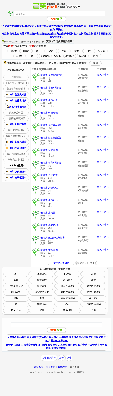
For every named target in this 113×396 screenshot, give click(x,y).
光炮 (76, 51)
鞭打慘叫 (70, 56)
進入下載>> (103, 74)
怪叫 (93, 310)
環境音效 (68, 26)
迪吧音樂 (42, 286)
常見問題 (50, 367)
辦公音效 (49, 26)
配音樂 (67, 274)
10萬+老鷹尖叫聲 (16, 94)
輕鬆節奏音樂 (94, 304)
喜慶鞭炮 (45, 56)
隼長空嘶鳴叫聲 (16, 130)
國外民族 (16, 310)
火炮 (51, 51)
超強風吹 (67, 280)
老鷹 (42, 298)
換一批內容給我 (61, 263)
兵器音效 (53, 340)
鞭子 (38, 51)
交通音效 (39, 26)
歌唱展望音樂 (68, 286)
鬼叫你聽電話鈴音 (16, 154)
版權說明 (62, 367)
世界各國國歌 (101, 33)
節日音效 (88, 26)
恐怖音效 (98, 26)
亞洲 (69, 357)
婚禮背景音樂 (27, 33)
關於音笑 (38, 367)
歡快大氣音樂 (68, 292)
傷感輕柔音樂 (94, 286)
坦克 (89, 51)
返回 (95, 56)
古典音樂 (59, 33)
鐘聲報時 (42, 280)
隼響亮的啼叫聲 (16, 159)
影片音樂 (78, 33)
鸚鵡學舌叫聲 (16, 112)
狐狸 (16, 280)
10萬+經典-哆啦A (16, 148)
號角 (16, 298)
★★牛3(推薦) (16, 165)
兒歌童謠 (14, 33)
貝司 (16, 274)
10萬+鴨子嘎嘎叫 (16, 177)
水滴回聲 (42, 274)
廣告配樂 (68, 33)
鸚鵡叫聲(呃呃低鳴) (16, 136)
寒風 (93, 274)
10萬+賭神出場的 (16, 100)
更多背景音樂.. (59, 348)
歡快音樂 (49, 33)
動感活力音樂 (94, 292)
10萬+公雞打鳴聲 (16, 124)
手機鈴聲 (59, 26)
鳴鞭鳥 (82, 56)
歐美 (61, 357)
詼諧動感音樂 (42, 292)
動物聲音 (17, 26)
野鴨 (42, 310)
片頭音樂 (88, 33)
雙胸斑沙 (67, 310)
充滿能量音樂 (16, 286)
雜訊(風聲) (15, 77)
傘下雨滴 (93, 298)
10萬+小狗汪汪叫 (16, 171)
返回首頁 (74, 367)
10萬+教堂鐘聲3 (16, 106)
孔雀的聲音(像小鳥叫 (16, 83)
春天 (67, 304)
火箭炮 (101, 51)
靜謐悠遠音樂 (68, 298)
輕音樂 (5, 33)
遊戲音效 (58, 29)
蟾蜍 (93, 280)
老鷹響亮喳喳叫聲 (16, 88)
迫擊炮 (13, 51)
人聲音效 (7, 26)
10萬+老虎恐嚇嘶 (16, 141)
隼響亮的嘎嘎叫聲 (16, 118)
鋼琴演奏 (42, 304)
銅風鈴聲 (16, 292)
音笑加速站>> (49, 357)
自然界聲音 (28, 26)
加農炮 (25, 51)
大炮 (63, 51)
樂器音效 (78, 26)
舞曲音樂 (39, 33)
